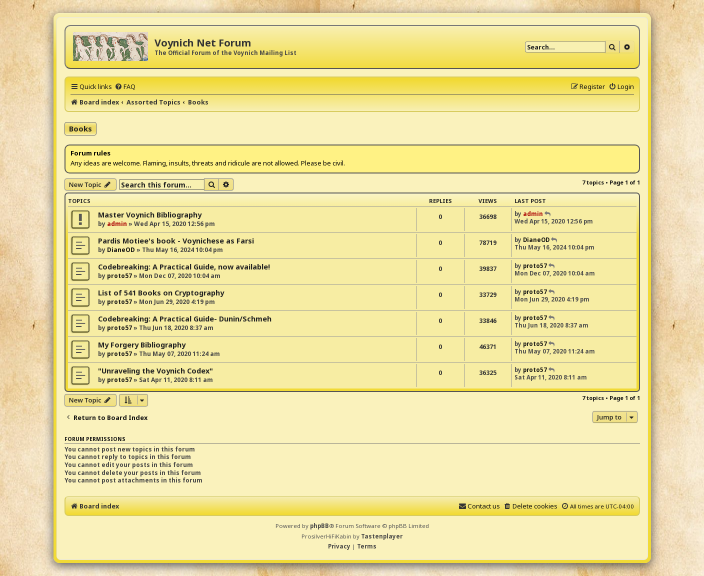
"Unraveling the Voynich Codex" (155, 371)
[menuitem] (125, 86)
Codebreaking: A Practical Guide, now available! (184, 267)
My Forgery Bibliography (142, 345)
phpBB (319, 526)
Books (80, 129)
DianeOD (121, 250)
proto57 (119, 276)
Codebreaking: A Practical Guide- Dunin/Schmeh (185, 319)
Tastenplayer (381, 536)
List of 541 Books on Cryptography (161, 293)
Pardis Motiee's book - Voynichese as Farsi (176, 241)
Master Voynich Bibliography (150, 215)
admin (117, 224)
